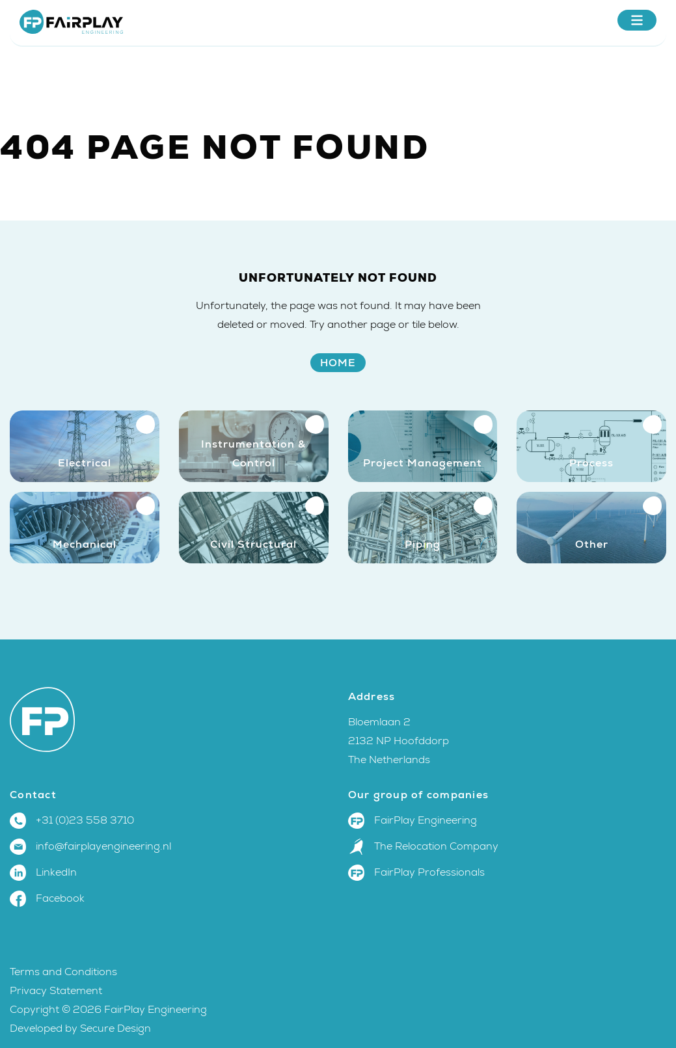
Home (338, 362)
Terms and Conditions (65, 971)
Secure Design (115, 1028)
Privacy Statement (56, 990)
